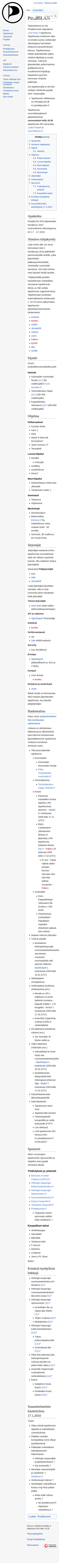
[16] (43, 1395)
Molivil (52, 810)
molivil (34, 324)
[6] (46, 1303)
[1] (39, 380)
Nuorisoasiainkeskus (41, 1197)
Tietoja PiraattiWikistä (36, 1539)
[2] (32, 394)
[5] (48, 1296)
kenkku (34, 320)
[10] (33, 1332)
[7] (36, 1314)
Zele (33, 577)
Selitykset (36, 1476)
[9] (49, 1321)
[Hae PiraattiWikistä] (51, 16)
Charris (34, 332)
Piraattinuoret (43, 1516)
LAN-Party (33, 33)
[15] (43, 1387)
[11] (36, 1343)
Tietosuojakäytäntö (35, 1534)
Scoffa (34, 350)
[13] (51, 1365)
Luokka (32, 1516)
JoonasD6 (36, 328)
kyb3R (34, 343)
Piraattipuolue (38, 1208)
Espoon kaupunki (39, 1201)
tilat (40, 849)
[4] (42, 1285)
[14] (48, 1376)
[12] (36, 1351)
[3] (44, 405)
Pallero (34, 339)
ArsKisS (35, 317)
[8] (52, 1318)
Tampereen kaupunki (41, 1205)
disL (33, 347)
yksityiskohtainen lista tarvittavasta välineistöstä (42, 720)
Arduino (35, 520)
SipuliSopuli (37, 618)
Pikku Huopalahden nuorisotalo (44, 773)
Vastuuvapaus (33, 1545)
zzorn (33, 336)
